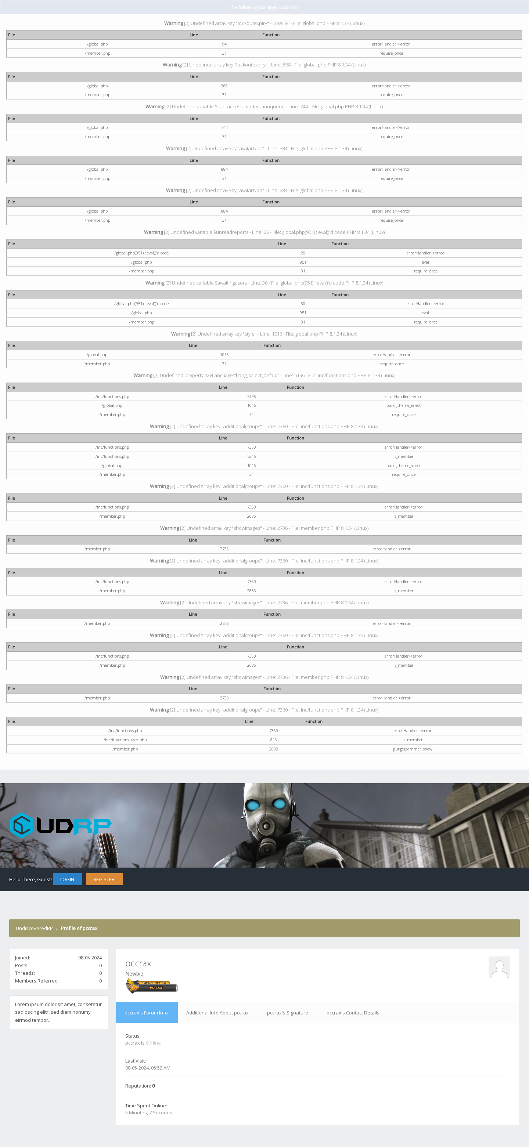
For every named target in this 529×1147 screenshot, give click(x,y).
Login (67, 879)
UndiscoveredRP (34, 928)
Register (104, 879)
